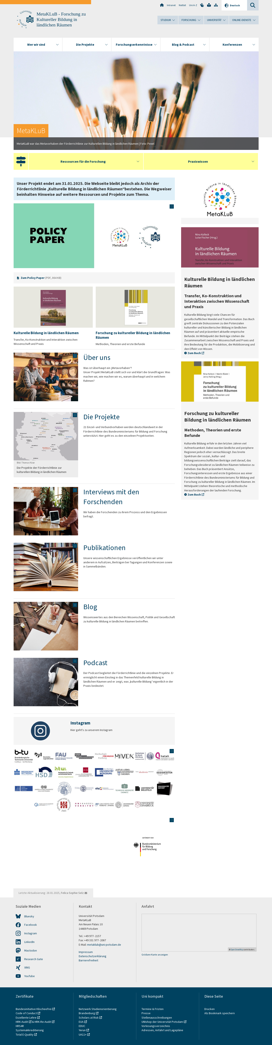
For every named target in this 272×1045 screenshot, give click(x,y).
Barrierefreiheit (88, 960)
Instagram (30, 933)
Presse (146, 1013)
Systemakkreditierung (30, 1030)
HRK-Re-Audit (43, 1022)
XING (27, 967)
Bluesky (29, 916)
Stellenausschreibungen (157, 1017)
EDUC (82, 1026)
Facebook (30, 925)
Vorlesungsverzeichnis (156, 1026)
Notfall (182, 5)
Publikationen (104, 547)
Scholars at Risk (89, 1017)
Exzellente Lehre (26, 1017)
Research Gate (33, 959)
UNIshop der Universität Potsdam (162, 1022)
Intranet (171, 5)
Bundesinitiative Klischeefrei (34, 1009)
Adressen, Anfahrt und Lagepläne (162, 1030)
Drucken (209, 1009)
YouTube (29, 976)
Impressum (86, 952)
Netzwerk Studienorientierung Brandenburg (98, 1011)
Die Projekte (102, 416)
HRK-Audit (22, 1022)
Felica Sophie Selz (72, 893)
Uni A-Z (193, 5)
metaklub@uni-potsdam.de (104, 944)
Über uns (96, 357)
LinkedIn (29, 942)
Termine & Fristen (153, 1009)
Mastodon (30, 950)
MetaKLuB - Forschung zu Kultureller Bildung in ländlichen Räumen (61, 19)
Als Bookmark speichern (219, 1013)
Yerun (82, 1030)
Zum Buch (194, 353)
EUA (81, 1022)
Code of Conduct (26, 1013)
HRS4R (20, 1026)
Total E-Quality (25, 1034)
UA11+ (82, 1034)
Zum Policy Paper (33, 278)
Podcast (95, 662)
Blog (90, 606)
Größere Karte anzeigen (155, 954)
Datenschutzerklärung (92, 956)
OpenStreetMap (237, 949)
